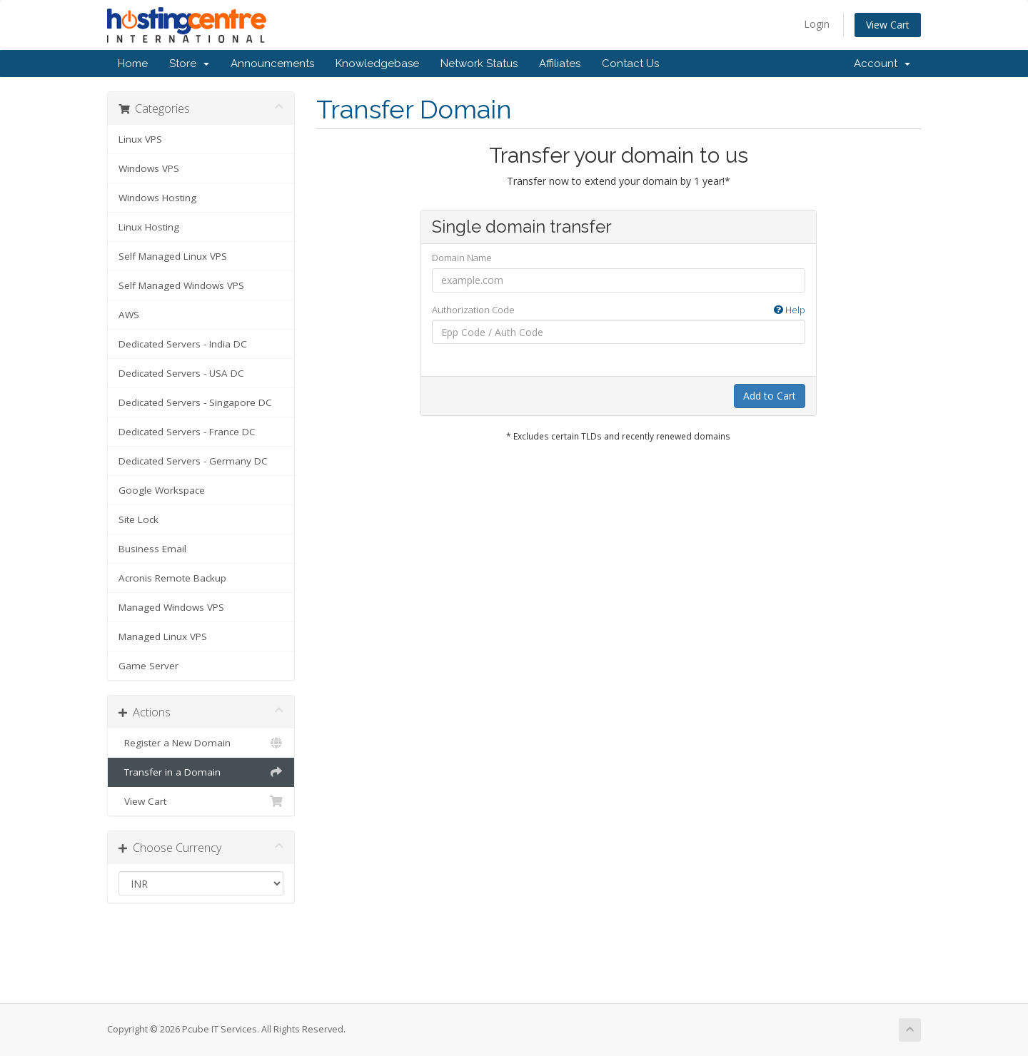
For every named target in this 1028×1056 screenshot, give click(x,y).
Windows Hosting (157, 197)
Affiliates (559, 63)
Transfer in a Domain (201, 772)
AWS (129, 314)
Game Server (148, 665)
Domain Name (462, 257)
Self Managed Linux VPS (173, 256)
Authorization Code (618, 310)
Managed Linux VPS (163, 636)
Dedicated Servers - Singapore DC (195, 402)
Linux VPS (140, 139)
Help (789, 309)
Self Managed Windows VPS (181, 285)
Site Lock (138, 519)
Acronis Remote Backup (172, 578)
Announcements (272, 63)
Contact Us (630, 63)
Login (817, 24)
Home (133, 63)
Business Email (152, 548)
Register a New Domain (201, 742)
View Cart (887, 24)
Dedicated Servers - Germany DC (193, 461)
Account (882, 63)
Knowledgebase (377, 63)
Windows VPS (149, 168)
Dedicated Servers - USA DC (181, 373)
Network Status (479, 63)
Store (189, 63)
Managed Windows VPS (171, 607)
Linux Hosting (149, 226)
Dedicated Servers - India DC (183, 343)
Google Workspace (162, 490)
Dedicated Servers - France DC (187, 431)
